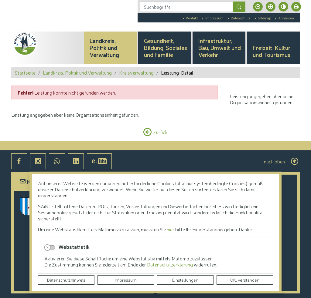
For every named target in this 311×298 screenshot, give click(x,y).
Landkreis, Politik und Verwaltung (77, 72)
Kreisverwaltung (136, 72)
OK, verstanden (244, 280)
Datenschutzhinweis (66, 280)
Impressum (126, 280)
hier (170, 229)
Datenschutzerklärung (170, 264)
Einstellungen (185, 280)
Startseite (25, 72)
